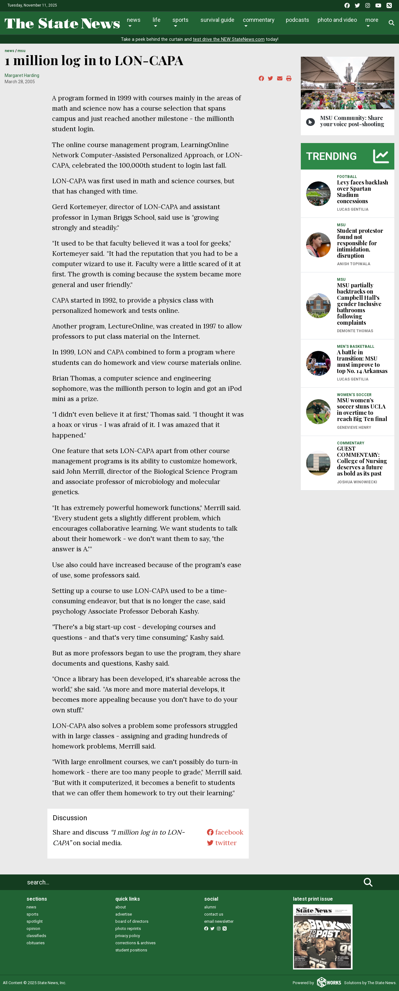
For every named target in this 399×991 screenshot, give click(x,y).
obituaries (35, 943)
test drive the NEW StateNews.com (229, 39)
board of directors (131, 921)
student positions (131, 950)
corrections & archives (135, 943)
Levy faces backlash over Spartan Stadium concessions (362, 192)
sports (32, 914)
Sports (180, 20)
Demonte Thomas (355, 331)
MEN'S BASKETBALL (355, 346)
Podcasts (297, 20)
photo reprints (128, 928)
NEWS (9, 51)
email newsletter (218, 921)
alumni (210, 907)
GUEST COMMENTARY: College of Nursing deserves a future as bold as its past (362, 461)
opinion (33, 928)
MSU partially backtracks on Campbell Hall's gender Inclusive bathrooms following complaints (359, 303)
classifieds (36, 935)
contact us (213, 914)
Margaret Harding (22, 75)
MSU (21, 51)
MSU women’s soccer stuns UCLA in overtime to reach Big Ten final (362, 409)
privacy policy (127, 935)
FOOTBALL (347, 177)
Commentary (259, 20)
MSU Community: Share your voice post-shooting (352, 121)
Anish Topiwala (353, 264)
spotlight (34, 921)
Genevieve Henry (354, 427)
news (31, 907)
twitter (222, 843)
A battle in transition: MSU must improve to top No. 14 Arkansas (362, 361)
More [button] (371, 20)
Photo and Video (337, 20)
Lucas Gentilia (352, 209)
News (134, 20)
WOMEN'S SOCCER (354, 395)
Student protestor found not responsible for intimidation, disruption (360, 243)
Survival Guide (217, 20)
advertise (123, 914)
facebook (225, 832)
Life (157, 20)
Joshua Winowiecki (357, 482)
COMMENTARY (350, 443)
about (120, 907)
